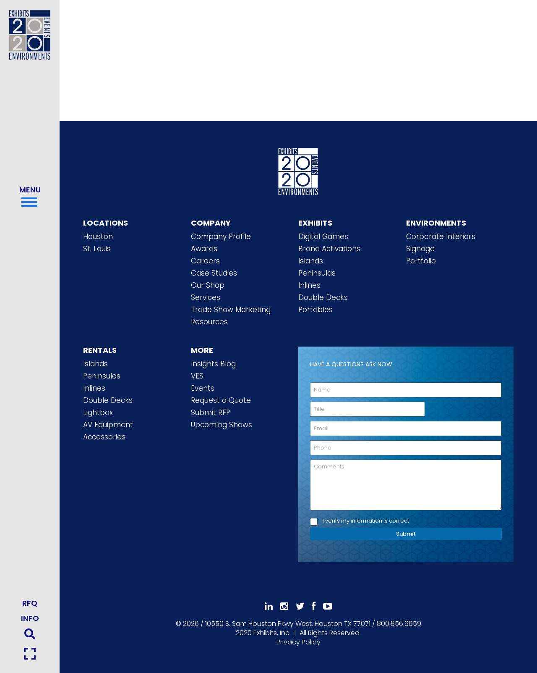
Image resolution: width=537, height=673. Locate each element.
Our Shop (207, 285)
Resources (209, 322)
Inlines (309, 285)
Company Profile (221, 236)
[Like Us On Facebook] (313, 606)
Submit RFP (210, 412)
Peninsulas (317, 273)
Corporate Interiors (440, 236)
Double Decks (323, 297)
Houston (98, 236)
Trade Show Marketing (231, 310)
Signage (420, 249)
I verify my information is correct (366, 521)
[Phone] (406, 447)
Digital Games (323, 236)
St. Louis (97, 249)
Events (202, 388)
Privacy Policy (298, 642)
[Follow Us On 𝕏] (300, 606)
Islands (310, 261)
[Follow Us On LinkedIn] (269, 606)
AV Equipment (108, 425)
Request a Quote (221, 400)
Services (205, 297)
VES (197, 376)
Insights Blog (213, 364)
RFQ (29, 603)
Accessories (104, 437)
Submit (406, 534)
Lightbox (98, 412)
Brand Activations (329, 249)
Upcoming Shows (221, 425)
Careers (205, 261)
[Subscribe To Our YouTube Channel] (327, 606)
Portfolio (421, 261)
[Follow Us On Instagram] (284, 606)
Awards (204, 249)
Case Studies (214, 273)
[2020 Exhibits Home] (298, 170)
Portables (315, 310)
